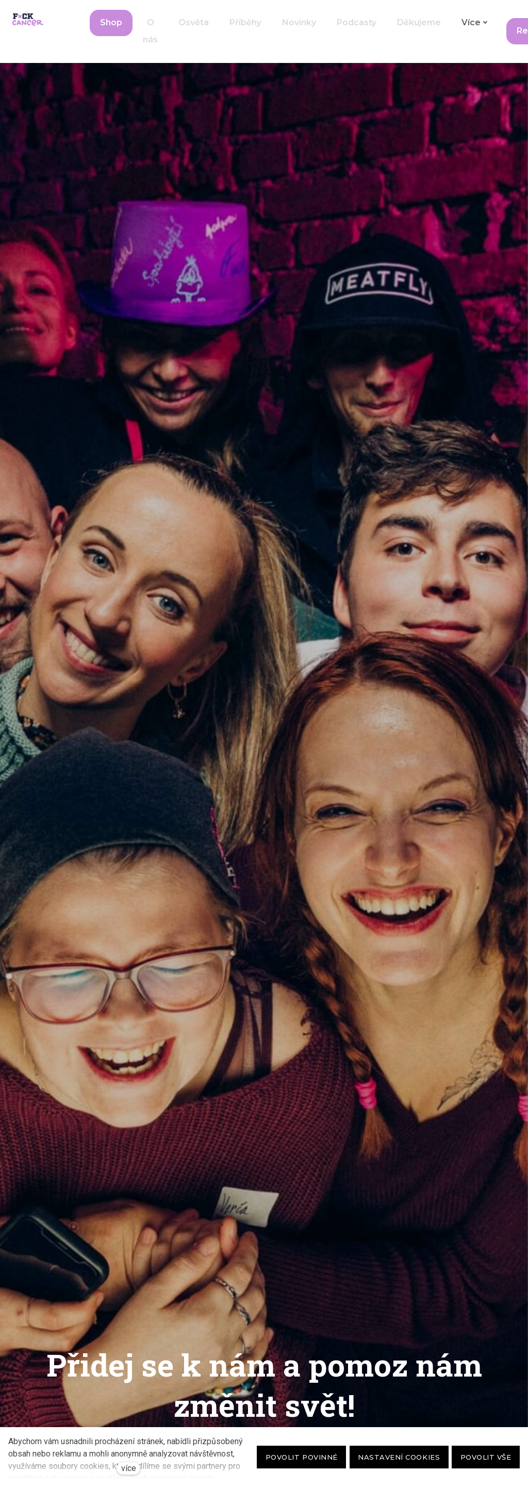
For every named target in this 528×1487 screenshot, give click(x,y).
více (128, 1468)
